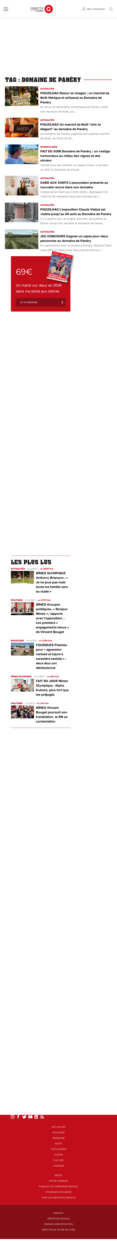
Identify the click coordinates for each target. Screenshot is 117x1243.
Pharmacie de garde (58, 1192)
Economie (59, 1138)
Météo (58, 1175)
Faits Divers (58, 1149)
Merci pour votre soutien (58, 1229)
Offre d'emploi (58, 1181)
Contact (58, 1213)
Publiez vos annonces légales (58, 1186)
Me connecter (96, 9)
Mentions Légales (58, 1218)
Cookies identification (58, 1224)
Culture (58, 1160)
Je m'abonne (29, 302)
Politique (59, 1132)
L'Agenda (58, 1165)
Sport (58, 1143)
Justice (58, 1154)
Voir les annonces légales (59, 1197)
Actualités (58, 1127)
